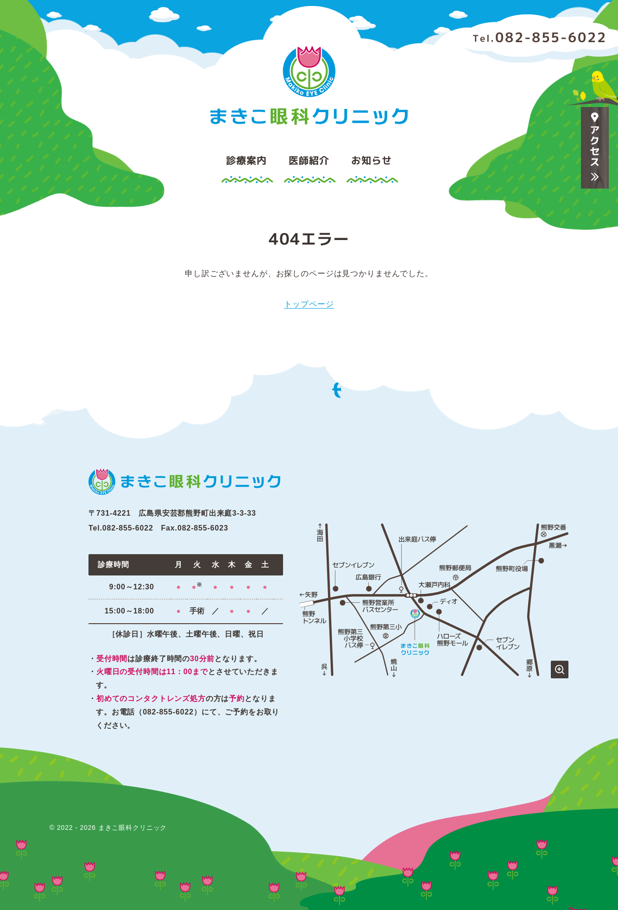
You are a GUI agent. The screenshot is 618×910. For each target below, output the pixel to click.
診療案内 (246, 160)
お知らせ (371, 160)
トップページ (309, 304)
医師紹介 (309, 160)
